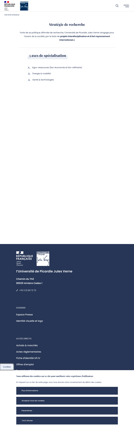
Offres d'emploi (25, 364)
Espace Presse (24, 314)
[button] (115, 6)
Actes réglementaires (28, 351)
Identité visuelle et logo (29, 321)
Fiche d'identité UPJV (28, 358)
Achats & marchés (27, 345)
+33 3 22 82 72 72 (27, 290)
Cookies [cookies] (7, 366)
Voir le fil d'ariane (11, 15)
